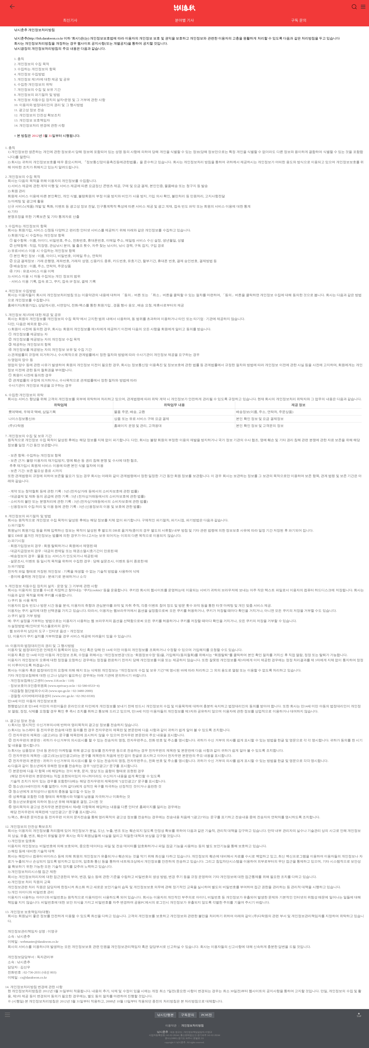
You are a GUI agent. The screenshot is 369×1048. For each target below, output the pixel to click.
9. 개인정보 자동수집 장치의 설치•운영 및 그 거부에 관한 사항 (59, 100)
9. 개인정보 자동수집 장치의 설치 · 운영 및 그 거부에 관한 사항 (51, 586)
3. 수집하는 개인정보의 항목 (35, 69)
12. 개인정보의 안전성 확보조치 (37, 115)
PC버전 (206, 1015)
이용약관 (171, 1025)
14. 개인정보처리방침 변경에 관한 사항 (34, 987)
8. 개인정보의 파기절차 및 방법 (37, 95)
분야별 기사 (184, 20)
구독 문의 (298, 20)
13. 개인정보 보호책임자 (32, 120)
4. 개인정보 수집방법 (29, 74)
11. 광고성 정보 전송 (29, 110)
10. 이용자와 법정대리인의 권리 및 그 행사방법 (48, 105)
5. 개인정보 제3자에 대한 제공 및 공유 (42, 79)
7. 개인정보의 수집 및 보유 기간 (37, 89)
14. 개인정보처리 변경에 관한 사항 (39, 125)
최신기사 (70, 20)
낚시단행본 (165, 1015)
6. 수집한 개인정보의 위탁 (33, 84)
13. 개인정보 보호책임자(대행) (27, 912)
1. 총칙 (19, 59)
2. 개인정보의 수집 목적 (31, 64)
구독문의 (187, 1015)
